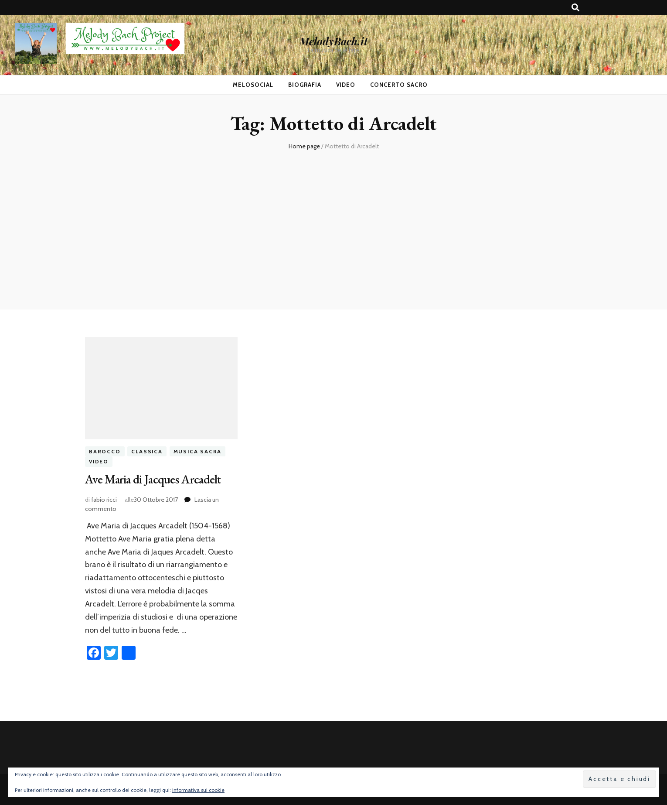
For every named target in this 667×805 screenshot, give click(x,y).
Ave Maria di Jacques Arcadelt (153, 479)
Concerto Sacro (399, 84)
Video (346, 84)
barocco (105, 451)
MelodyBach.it (333, 41)
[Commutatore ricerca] (575, 7)
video (99, 461)
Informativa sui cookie (198, 790)
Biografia (304, 84)
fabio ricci (104, 500)
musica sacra (198, 451)
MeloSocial (253, 84)
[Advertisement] (333, 226)
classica (146, 451)
